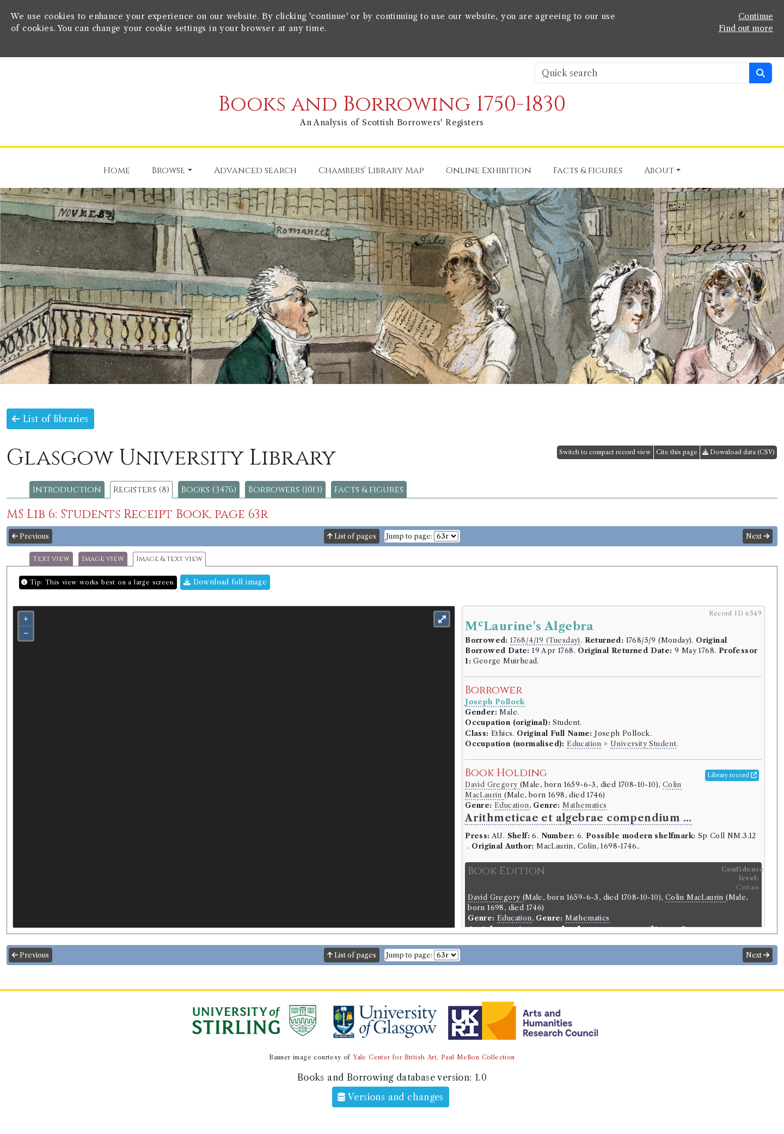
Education (584, 744)
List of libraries (50, 418)
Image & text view (169, 559)
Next (757, 536)
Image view (103, 559)
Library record (732, 775)
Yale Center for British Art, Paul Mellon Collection (433, 1057)
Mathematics (584, 805)
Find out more (746, 28)
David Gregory (492, 785)
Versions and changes (391, 1097)
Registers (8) (141, 490)
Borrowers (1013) (285, 490)
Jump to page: (409, 536)
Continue (755, 16)
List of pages (351, 536)
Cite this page (676, 452)
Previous (30, 536)
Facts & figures (368, 490)
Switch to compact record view (605, 452)
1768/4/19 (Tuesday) (545, 640)
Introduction (67, 490)
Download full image (225, 582)
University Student (643, 744)
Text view (51, 559)
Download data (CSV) (738, 452)
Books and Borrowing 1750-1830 (392, 104)
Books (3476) (208, 490)
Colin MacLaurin (695, 897)
